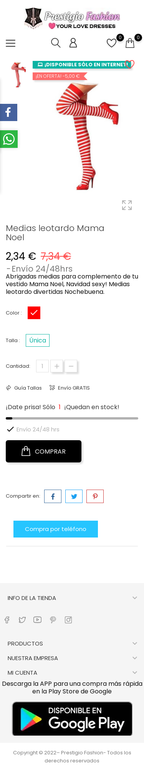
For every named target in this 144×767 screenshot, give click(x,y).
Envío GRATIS (73, 388)
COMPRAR (44, 451)
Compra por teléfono (55, 529)
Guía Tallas (27, 388)
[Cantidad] (42, 366)
